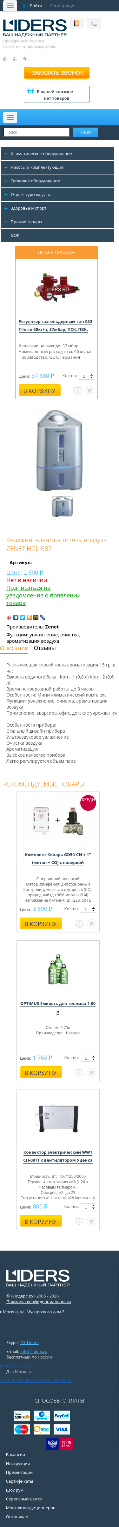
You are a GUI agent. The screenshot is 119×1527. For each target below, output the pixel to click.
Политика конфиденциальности (38, 1301)
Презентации (19, 1472)
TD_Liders (29, 1342)
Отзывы (45, 648)
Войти (36, 6)
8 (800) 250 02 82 (16, 1366)
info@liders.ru (33, 1351)
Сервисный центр (24, 1499)
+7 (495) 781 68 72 (17, 1380)
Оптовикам (17, 1516)
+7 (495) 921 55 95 (53, 1380)
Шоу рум (14, 1490)
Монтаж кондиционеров (31, 1508)
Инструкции (18, 1463)
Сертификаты (19, 1481)
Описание (14, 648)
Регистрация (63, 6)
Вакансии (15, 1454)
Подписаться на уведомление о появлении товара (43, 595)
